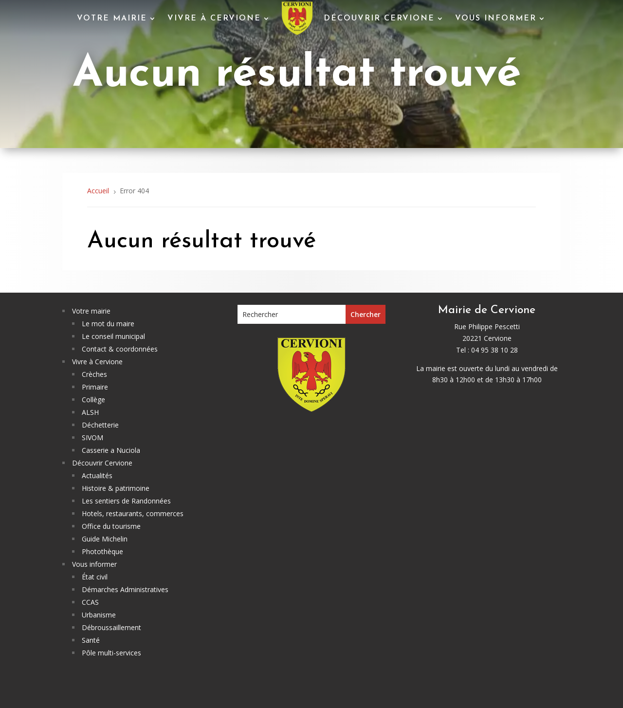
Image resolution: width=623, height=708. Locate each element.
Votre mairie (112, 18)
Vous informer (495, 18)
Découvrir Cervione (379, 18)
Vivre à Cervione (214, 18)
